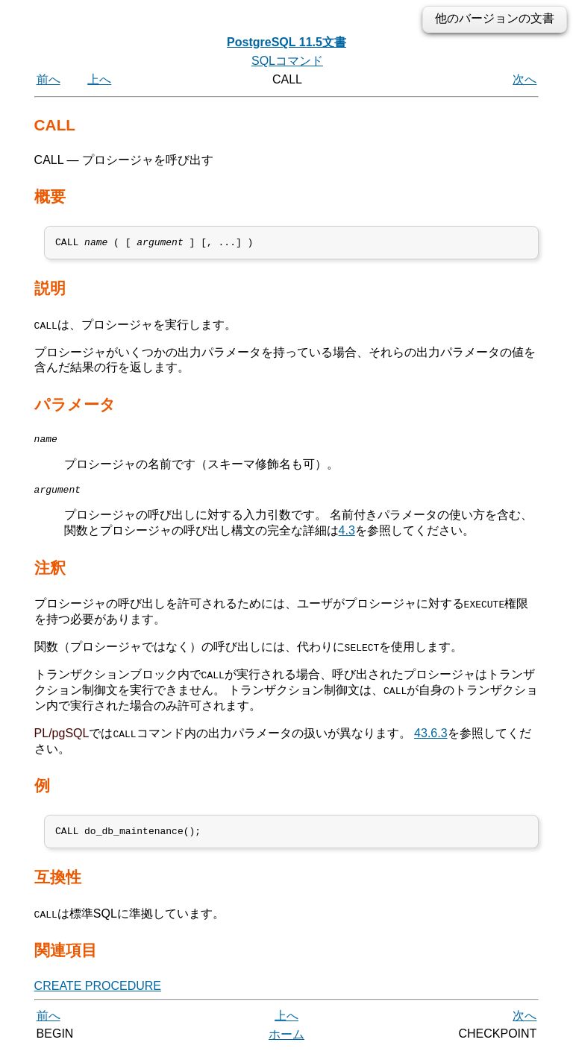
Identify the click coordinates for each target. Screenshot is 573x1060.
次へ (524, 79)
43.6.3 (430, 740)
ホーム (286, 1043)
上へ (99, 79)
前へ (48, 79)
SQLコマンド (287, 60)
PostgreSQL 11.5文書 (286, 42)
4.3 (347, 537)
